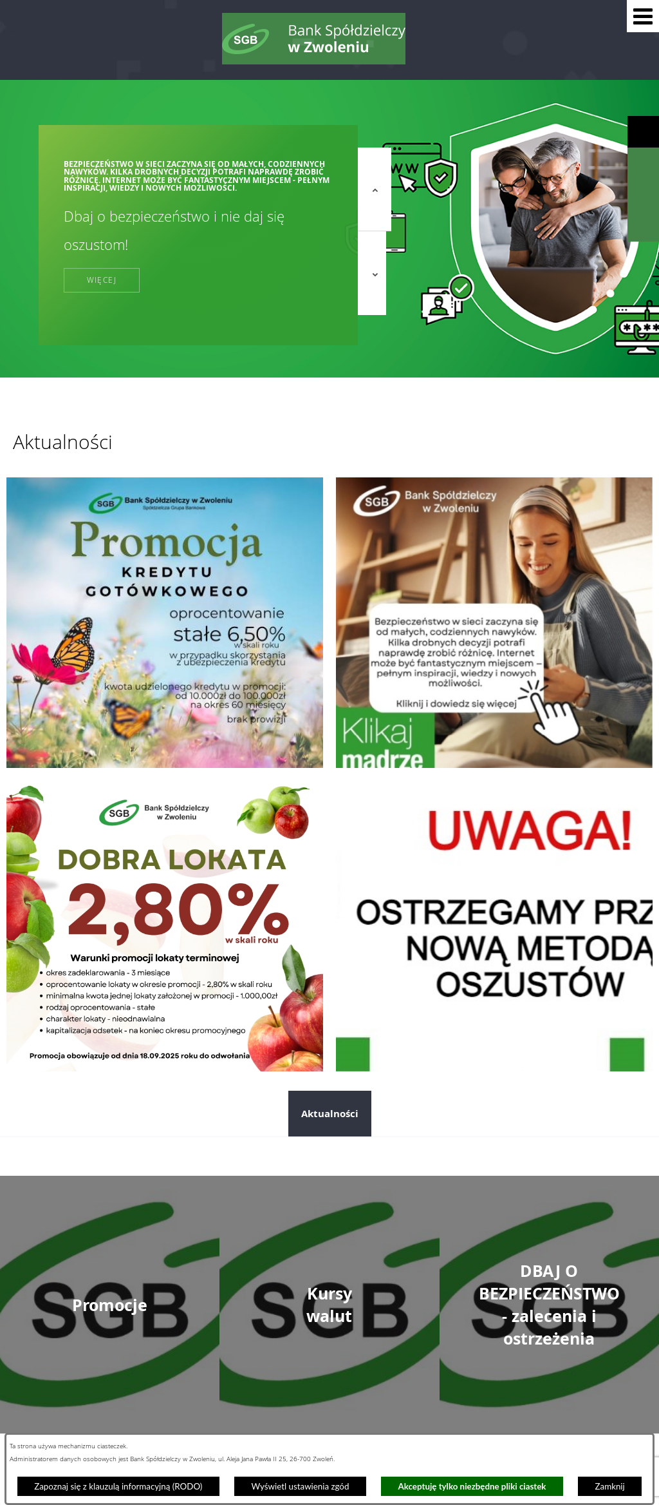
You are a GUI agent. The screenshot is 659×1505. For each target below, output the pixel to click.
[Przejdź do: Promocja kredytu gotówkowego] (164, 622)
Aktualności (329, 1113)
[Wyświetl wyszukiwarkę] (643, 163)
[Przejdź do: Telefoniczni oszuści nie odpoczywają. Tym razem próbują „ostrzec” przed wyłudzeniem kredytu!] (494, 926)
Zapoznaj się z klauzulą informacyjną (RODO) (118, 1486)
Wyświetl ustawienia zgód (300, 1486)
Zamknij (610, 1486)
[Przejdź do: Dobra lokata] (164, 926)
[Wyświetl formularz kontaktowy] (643, 226)
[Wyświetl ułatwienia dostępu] (643, 132)
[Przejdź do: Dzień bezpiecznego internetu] (494, 622)
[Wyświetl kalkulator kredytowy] (643, 195)
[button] (643, 16)
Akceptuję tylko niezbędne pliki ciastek (472, 1486)
